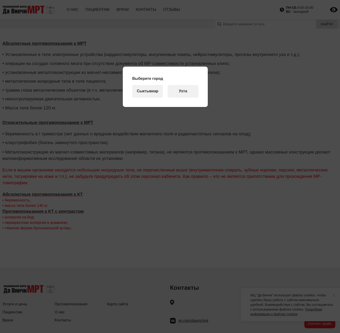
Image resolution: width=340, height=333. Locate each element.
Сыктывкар (147, 91)
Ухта (183, 91)
